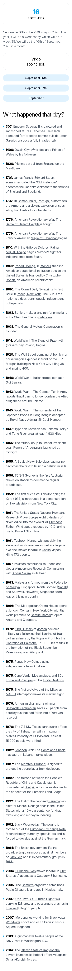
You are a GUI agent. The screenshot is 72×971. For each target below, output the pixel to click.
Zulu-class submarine (50, 461)
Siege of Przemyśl (50, 340)
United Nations (53, 680)
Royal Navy (18, 420)
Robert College (25, 266)
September (36, 98)
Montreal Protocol (33, 764)
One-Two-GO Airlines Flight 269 (37, 899)
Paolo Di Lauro (16, 890)
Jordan (42, 629)
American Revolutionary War (34, 219)
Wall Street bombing (35, 354)
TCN (18, 475)
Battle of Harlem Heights (23, 224)
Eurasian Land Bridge (46, 792)
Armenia (20, 703)
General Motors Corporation (40, 326)
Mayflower (13, 168)
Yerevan (57, 713)
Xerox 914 (13, 499)
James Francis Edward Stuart (34, 178)
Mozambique (41, 675)
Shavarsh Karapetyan (21, 708)
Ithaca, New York (29, 294)
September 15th (36, 77)
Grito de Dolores (37, 247)
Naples (50, 890)
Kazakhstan (45, 782)
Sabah (62, 587)
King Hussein (24, 629)
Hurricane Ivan (25, 871)
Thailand (12, 908)
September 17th (36, 88)
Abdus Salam (21, 573)
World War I (22, 340)
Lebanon (21, 750)
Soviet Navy (26, 461)
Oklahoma (45, 317)
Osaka (46, 550)
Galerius (11, 140)
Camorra (28, 885)
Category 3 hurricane (51, 876)
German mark (56, 838)
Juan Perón (14, 447)
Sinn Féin (16, 857)
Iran (33, 731)
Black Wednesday (27, 824)
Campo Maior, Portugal (33, 201)
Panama (54, 801)
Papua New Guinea (27, 661)
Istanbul (45, 266)
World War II (23, 378)
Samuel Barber (41, 615)
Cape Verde (22, 675)
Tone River (19, 433)
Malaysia (21, 582)
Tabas (36, 727)
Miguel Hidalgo (16, 252)
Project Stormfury (27, 531)
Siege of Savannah (44, 238)
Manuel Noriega (28, 806)
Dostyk (30, 787)
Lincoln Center (19, 610)
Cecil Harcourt (52, 420)
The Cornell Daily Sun (30, 289)
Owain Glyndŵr (25, 150)
